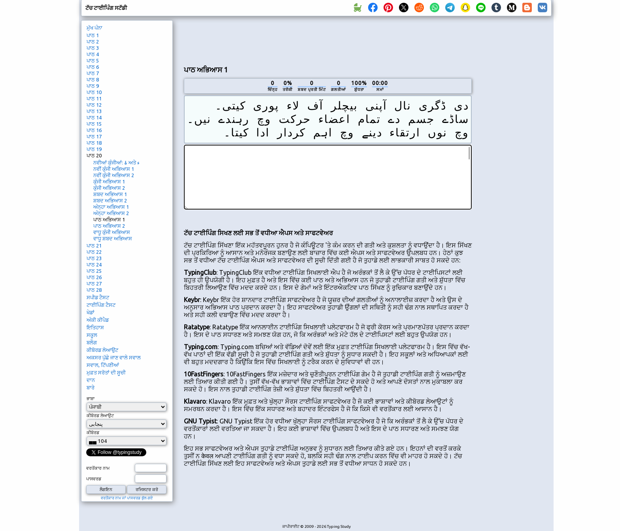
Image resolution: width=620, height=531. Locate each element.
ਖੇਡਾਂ (91, 312)
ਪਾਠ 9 (93, 86)
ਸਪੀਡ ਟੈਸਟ (98, 297)
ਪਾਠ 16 (94, 130)
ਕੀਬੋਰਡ (93, 432)
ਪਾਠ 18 (94, 143)
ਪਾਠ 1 (93, 35)
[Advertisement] (328, 40)
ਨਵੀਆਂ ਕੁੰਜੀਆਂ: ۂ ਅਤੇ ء (116, 162)
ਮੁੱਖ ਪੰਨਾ (94, 27)
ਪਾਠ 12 (94, 105)
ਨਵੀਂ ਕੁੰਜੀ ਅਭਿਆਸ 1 (113, 169)
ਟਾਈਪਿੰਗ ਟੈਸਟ (101, 305)
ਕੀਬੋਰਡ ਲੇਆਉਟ (102, 350)
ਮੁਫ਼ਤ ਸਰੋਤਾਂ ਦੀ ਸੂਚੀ (106, 372)
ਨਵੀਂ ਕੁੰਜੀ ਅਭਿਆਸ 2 (113, 175)
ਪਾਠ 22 (94, 252)
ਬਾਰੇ (91, 387)
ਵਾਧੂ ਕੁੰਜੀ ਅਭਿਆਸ (111, 232)
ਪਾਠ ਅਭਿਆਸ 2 (109, 226)
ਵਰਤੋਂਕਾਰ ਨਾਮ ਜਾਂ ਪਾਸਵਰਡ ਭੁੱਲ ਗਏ (127, 498)
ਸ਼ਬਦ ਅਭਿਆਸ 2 (110, 200)
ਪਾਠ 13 (94, 111)
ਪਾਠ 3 (93, 48)
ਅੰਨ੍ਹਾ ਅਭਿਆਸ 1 (111, 207)
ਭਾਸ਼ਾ (91, 398)
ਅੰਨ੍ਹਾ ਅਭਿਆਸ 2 (111, 213)
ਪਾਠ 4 (93, 54)
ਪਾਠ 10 (94, 92)
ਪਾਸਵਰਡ (93, 478)
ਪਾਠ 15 (94, 124)
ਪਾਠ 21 (94, 245)
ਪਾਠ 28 (94, 290)
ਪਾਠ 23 (94, 258)
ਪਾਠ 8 (93, 79)
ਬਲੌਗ (92, 342)
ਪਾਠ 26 (94, 277)
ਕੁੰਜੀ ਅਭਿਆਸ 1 (109, 181)
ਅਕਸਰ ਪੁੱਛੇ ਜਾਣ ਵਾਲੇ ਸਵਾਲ (114, 357)
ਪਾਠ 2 (93, 41)
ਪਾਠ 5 (93, 60)
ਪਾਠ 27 (94, 283)
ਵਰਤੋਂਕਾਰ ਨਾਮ (98, 468)
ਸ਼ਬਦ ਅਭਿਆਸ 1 (110, 194)
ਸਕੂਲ (92, 335)
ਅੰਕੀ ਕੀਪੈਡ (98, 320)
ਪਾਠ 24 (94, 264)
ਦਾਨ (91, 380)
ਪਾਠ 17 (94, 136)
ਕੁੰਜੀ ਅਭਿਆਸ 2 (109, 188)
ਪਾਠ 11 (94, 98)
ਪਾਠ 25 (94, 271)
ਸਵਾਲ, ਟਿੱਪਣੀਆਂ (103, 365)
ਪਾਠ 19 (94, 149)
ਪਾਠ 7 (93, 73)
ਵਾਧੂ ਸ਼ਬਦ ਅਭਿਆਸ (112, 238)
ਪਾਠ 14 (94, 117)
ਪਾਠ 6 (93, 67)
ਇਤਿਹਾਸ (95, 327)
